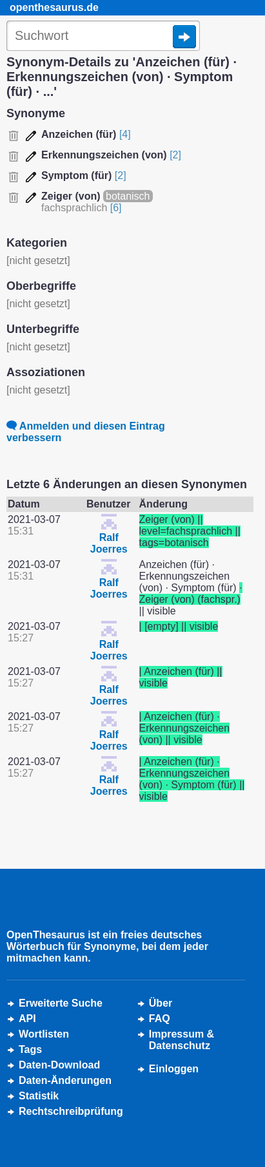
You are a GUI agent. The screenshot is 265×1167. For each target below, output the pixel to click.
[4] (125, 134)
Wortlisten (44, 1034)
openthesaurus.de (54, 7)
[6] (116, 207)
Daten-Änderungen (65, 1080)
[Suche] (103, 37)
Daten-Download (59, 1064)
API (27, 1018)
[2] (175, 154)
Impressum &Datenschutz (181, 1040)
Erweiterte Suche (61, 1003)
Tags (30, 1049)
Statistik (39, 1095)
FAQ (159, 1018)
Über (160, 1003)
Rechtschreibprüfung (71, 1111)
